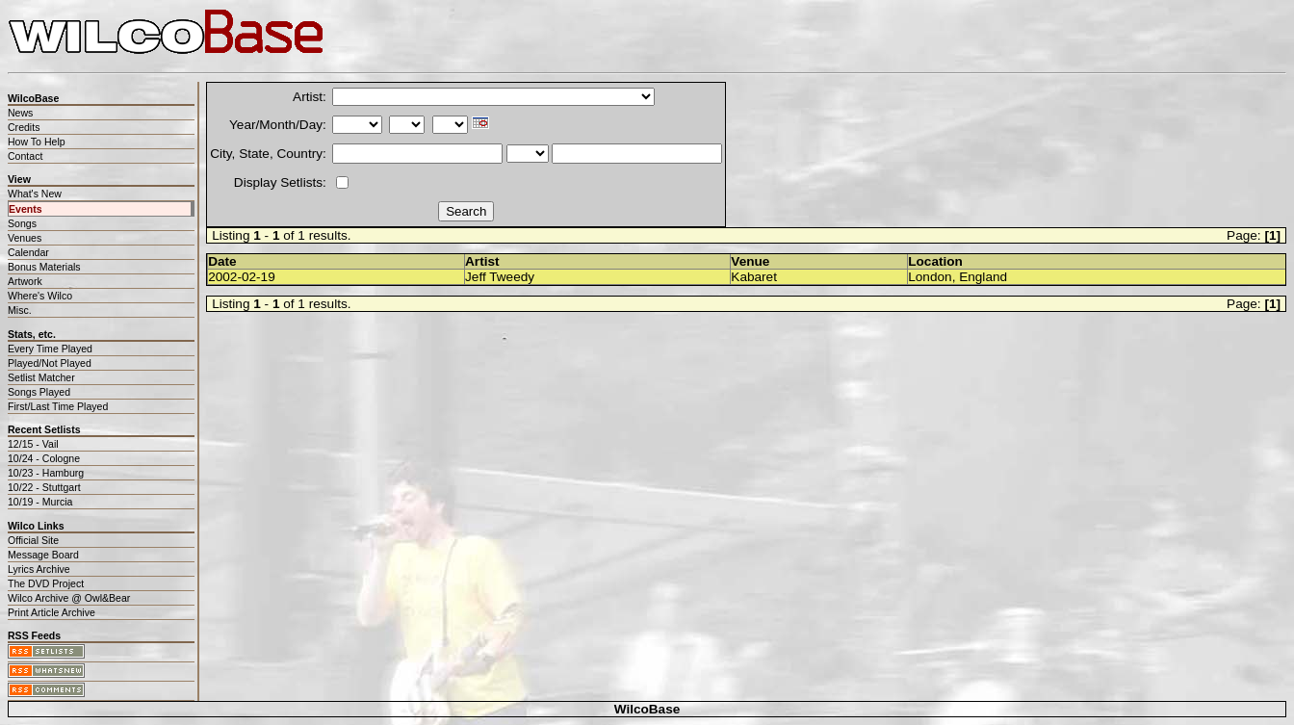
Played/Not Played (49, 363)
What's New (35, 193)
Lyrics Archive (39, 569)
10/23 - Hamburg (46, 473)
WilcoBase (647, 709)
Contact (25, 156)
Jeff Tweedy (499, 277)
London (929, 277)
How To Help (36, 141)
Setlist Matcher (41, 377)
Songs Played (39, 392)
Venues (24, 238)
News (20, 112)
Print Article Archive (51, 612)
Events (25, 209)
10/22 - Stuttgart (44, 487)
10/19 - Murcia (40, 501)
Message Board (43, 554)
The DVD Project (46, 583)
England (983, 277)
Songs (22, 223)
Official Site (33, 540)
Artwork (25, 281)
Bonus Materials (44, 266)
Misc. (20, 310)
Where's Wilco (40, 295)
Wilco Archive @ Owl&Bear (69, 598)
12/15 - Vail (33, 444)
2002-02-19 (241, 277)
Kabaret (754, 277)
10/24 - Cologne (44, 458)
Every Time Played (50, 348)
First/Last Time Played (58, 406)
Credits (23, 127)
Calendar (28, 252)
